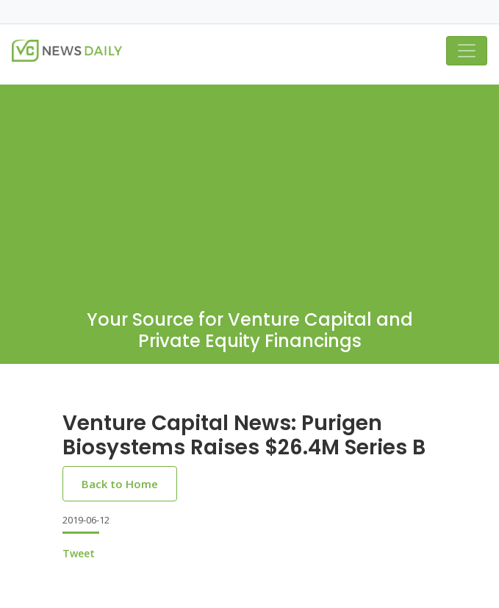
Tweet (78, 553)
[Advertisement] (249, 187)
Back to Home (120, 483)
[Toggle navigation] (466, 50)
